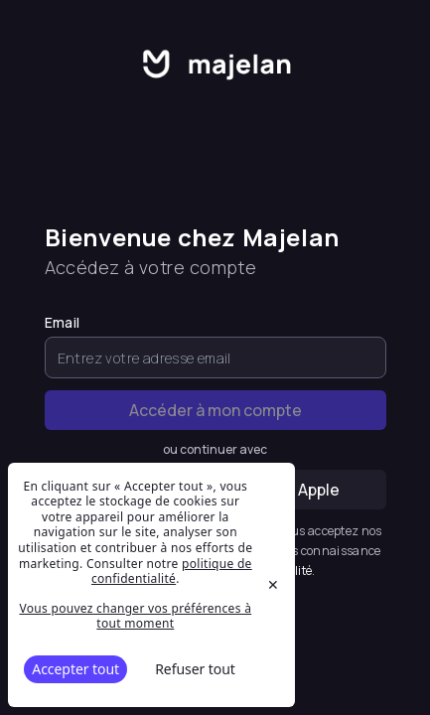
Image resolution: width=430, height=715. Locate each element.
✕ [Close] (273, 584)
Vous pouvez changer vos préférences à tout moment (135, 616)
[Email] (215, 357)
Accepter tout (75, 668)
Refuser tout (195, 668)
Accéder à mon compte (215, 410)
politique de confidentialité (171, 571)
